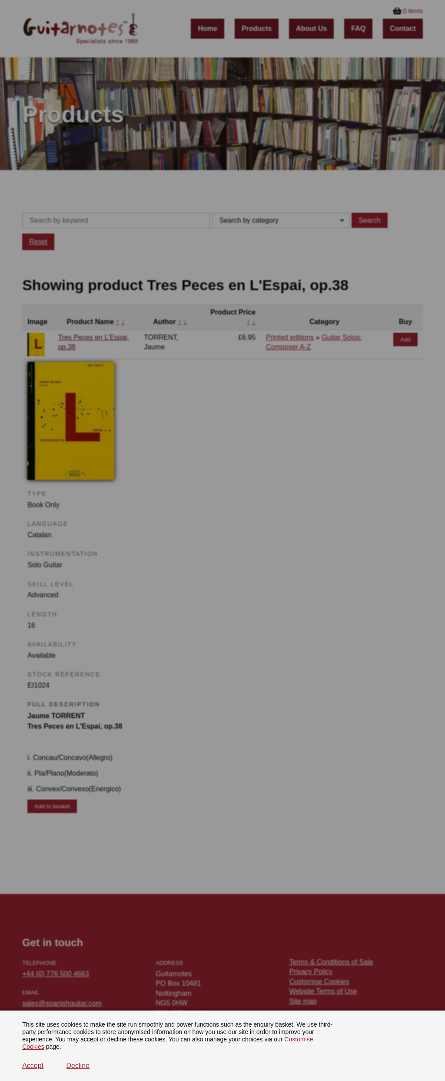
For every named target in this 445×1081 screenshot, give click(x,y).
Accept (32, 1065)
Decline (78, 1065)
